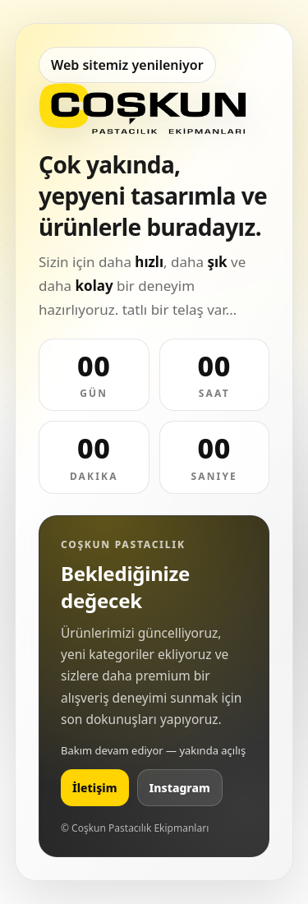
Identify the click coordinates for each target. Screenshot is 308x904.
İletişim (94, 788)
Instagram (179, 788)
